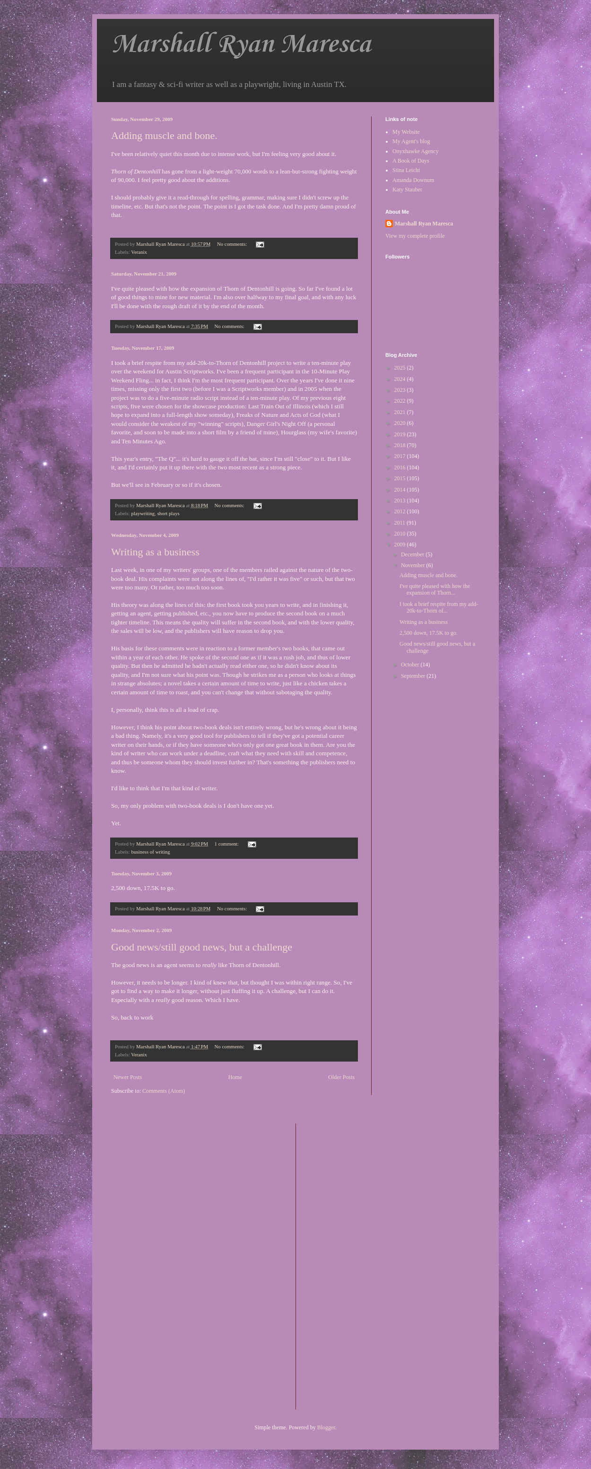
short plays (168, 513)
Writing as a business (155, 552)
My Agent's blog (411, 141)
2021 (400, 412)
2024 (400, 379)
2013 (400, 500)
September (413, 676)
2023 (400, 390)
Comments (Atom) (163, 1091)
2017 (400, 456)
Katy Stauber (407, 189)
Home (235, 1077)
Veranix (139, 252)
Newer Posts (127, 1077)
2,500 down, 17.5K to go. (429, 633)
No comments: (232, 244)
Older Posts (341, 1077)
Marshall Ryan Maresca (241, 44)
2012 (400, 511)
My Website (406, 132)
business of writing (150, 852)
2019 (400, 434)
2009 (400, 544)
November (413, 565)
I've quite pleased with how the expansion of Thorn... (435, 589)
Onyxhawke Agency (415, 151)
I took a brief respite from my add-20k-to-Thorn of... (439, 607)
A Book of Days (410, 160)
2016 (400, 467)
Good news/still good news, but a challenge (201, 947)
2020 (400, 423)
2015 (400, 478)
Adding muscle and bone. (164, 135)
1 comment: (227, 844)
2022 (400, 400)
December (413, 554)
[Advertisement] (341, 1265)
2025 (400, 367)
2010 (400, 533)
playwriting (143, 513)
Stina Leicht (406, 170)
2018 (400, 445)
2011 (400, 522)
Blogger (326, 1427)
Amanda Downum (413, 180)
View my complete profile (415, 236)
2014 (400, 489)
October (411, 664)
